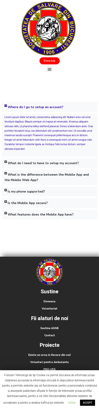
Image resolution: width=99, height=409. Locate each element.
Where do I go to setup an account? (35, 107)
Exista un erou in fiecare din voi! (49, 355)
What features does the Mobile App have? (41, 214)
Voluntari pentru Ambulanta (49, 362)
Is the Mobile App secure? (28, 203)
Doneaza (49, 301)
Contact (49, 335)
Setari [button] (72, 402)
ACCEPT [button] (87, 402)
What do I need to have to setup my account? (43, 163)
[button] (49, 60)
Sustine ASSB (49, 328)
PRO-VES (49, 369)
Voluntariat (49, 308)
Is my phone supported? (26, 191)
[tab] (49, 107)
